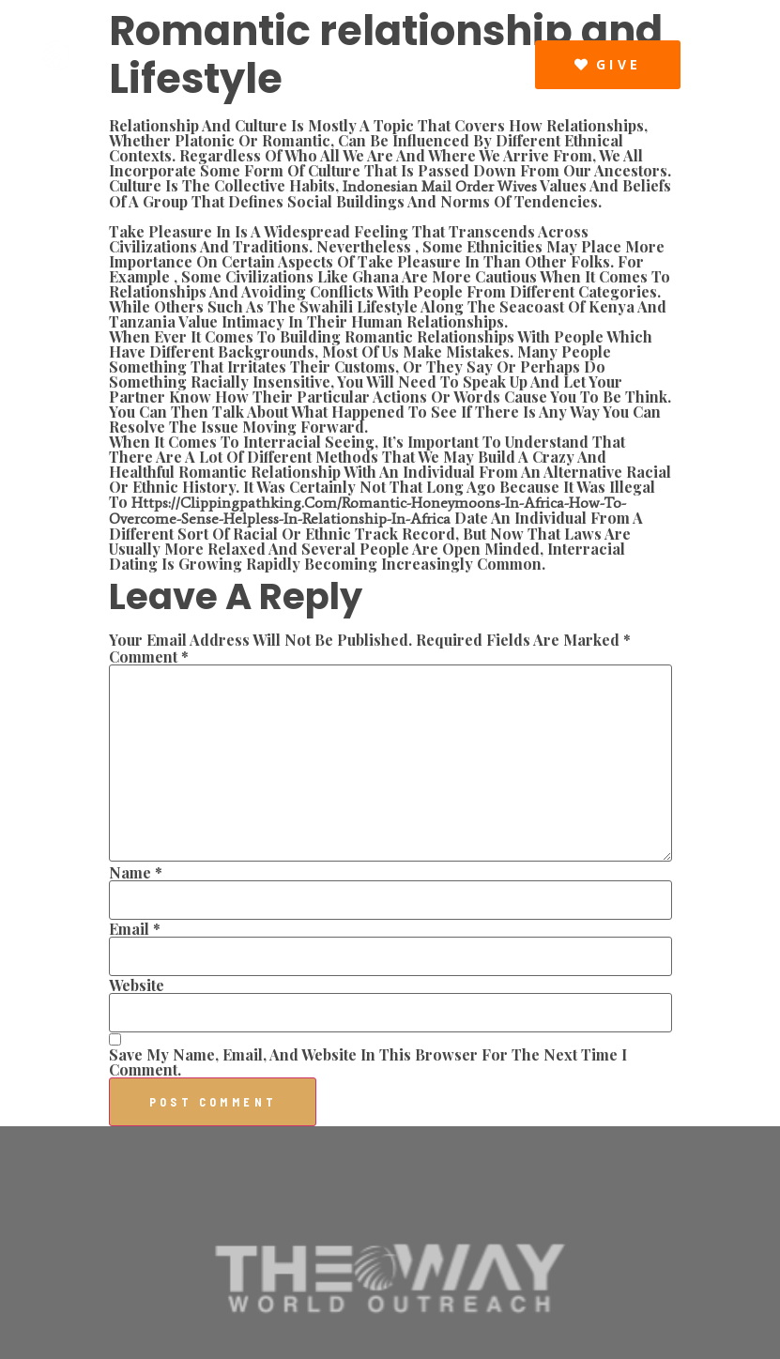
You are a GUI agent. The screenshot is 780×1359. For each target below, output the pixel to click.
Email (135, 929)
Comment (149, 656)
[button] (517, 64)
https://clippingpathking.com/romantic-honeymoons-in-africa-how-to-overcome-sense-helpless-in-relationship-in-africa (367, 510)
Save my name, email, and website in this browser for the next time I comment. (368, 1062)
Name (135, 872)
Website (136, 985)
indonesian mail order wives (440, 186)
